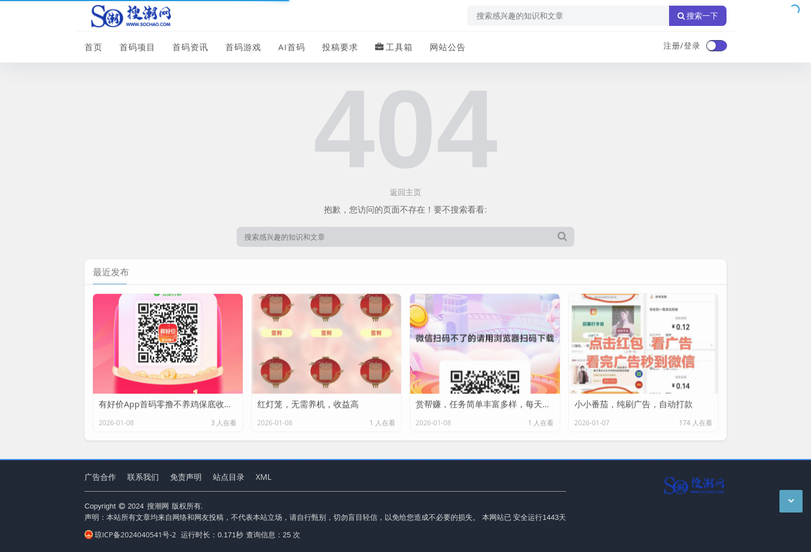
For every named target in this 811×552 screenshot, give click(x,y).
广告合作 (100, 476)
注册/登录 (682, 45)
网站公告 (448, 46)
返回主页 (405, 192)
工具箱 (394, 46)
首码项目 (137, 46)
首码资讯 (190, 46)
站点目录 (228, 476)
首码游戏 (243, 46)
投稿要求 (340, 46)
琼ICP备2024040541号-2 (130, 534)
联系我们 (143, 476)
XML (263, 476)
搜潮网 (158, 506)
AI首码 (291, 46)
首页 (93, 46)
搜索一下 (698, 15)
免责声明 (186, 476)
